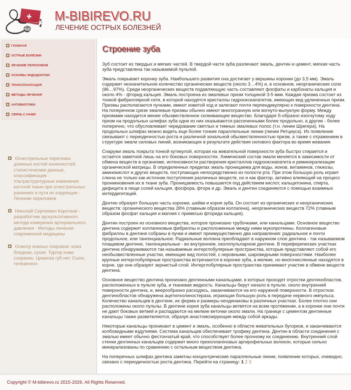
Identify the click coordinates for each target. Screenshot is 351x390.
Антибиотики (23, 104)
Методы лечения (26, 94)
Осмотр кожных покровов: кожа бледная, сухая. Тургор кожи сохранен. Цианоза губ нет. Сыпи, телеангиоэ (49, 255)
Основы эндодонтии (30, 75)
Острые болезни (26, 55)
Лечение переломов (29, 65)
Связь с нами (23, 114)
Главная (19, 45)
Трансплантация (26, 85)
